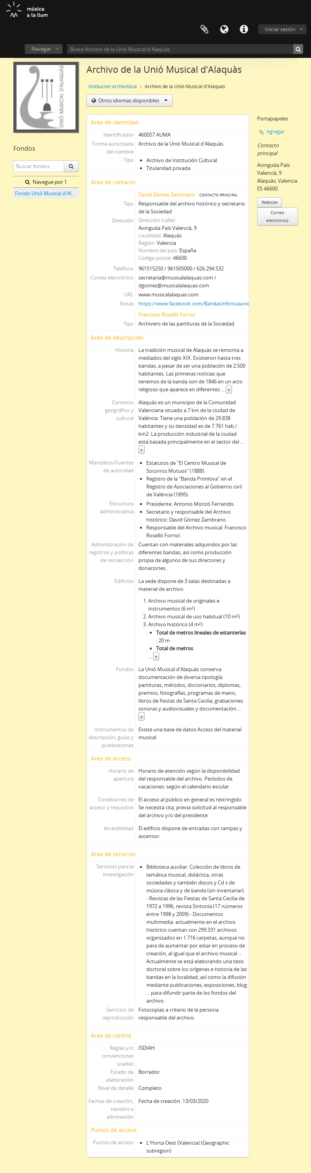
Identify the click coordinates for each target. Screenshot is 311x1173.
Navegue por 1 (46, 181)
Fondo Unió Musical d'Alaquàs (47, 193)
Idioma (224, 29)
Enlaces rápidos (244, 29)
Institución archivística (112, 86)
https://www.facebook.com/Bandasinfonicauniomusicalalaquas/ (213, 303)
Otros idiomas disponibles (132, 100)
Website (269, 202)
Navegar (41, 48)
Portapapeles (204, 29)
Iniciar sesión (280, 29)
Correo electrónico (277, 216)
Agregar (276, 131)
